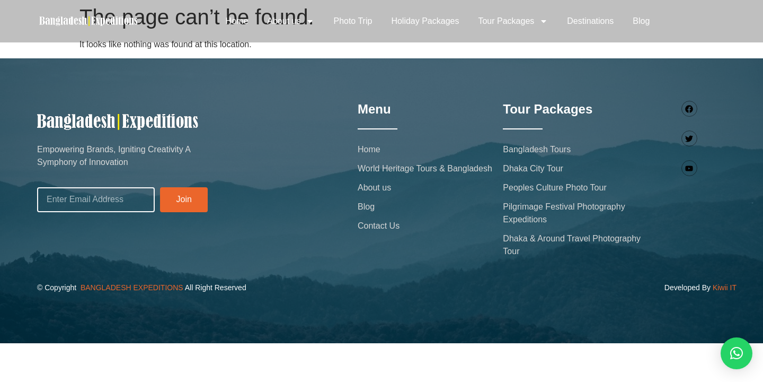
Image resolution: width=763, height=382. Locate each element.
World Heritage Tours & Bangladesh (425, 168)
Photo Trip (352, 20)
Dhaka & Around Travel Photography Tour (572, 245)
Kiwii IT (725, 287)
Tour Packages (513, 21)
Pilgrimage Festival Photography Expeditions (564, 213)
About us (290, 21)
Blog (641, 20)
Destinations (590, 20)
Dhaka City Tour (533, 168)
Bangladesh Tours (537, 149)
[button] (736, 353)
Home (237, 20)
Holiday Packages (425, 20)
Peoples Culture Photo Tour (554, 187)
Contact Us (379, 225)
